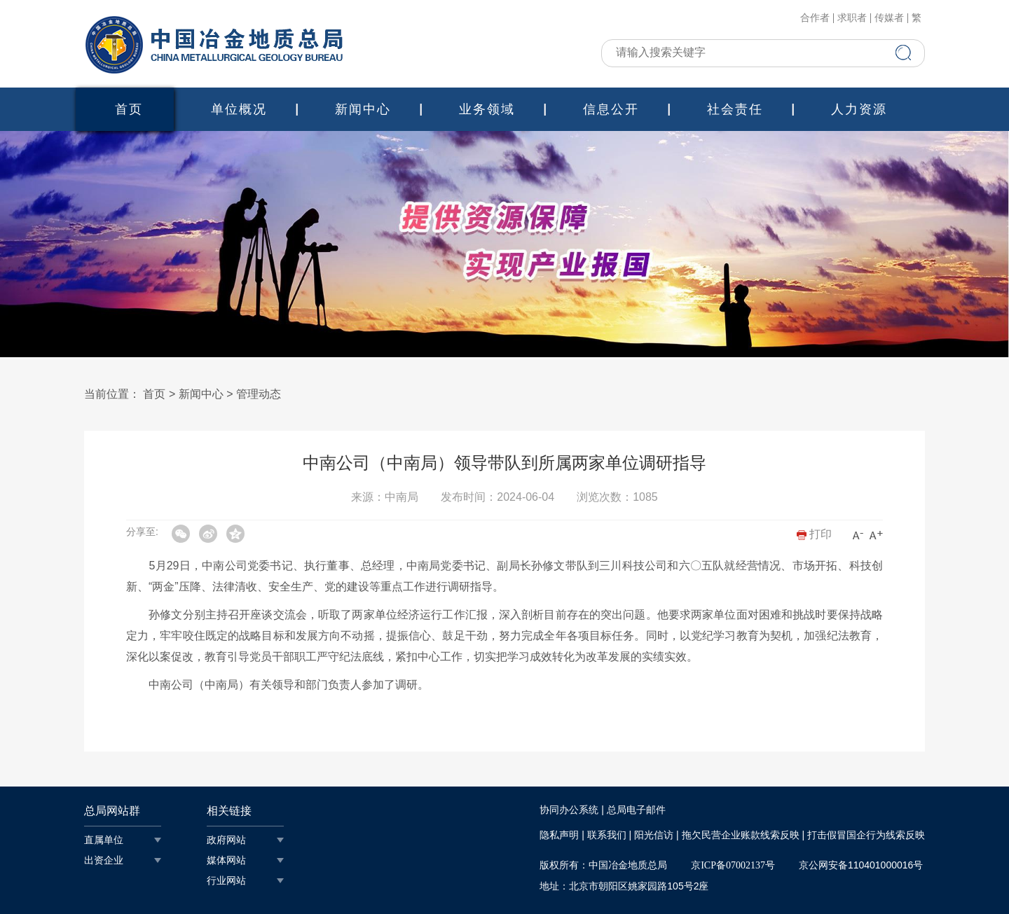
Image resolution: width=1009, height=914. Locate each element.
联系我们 (606, 835)
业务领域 (487, 109)
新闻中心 (363, 109)
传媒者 (889, 18)
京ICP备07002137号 (733, 865)
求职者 (852, 18)
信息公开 (611, 109)
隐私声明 (559, 835)
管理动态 (258, 394)
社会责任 (735, 109)
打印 (814, 534)
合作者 (815, 18)
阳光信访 (653, 835)
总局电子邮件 (636, 810)
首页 (129, 109)
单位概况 (239, 109)
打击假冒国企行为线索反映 (866, 835)
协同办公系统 (569, 810)
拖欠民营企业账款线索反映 (740, 835)
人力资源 (859, 109)
